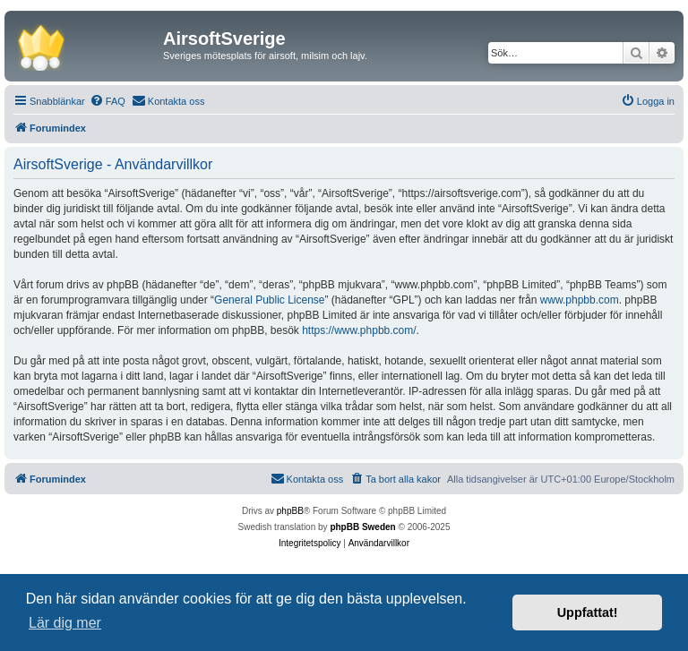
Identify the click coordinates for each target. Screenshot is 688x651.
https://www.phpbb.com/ (359, 330)
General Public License (269, 300)
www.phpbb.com (579, 300)
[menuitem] (107, 101)
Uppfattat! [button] (587, 612)
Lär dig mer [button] (65, 622)
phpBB (290, 511)
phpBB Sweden (362, 527)
